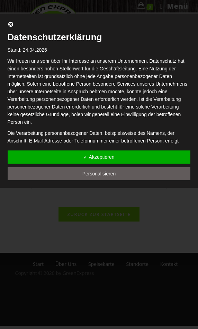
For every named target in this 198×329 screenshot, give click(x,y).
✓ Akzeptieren (98, 157)
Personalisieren (99, 173)
